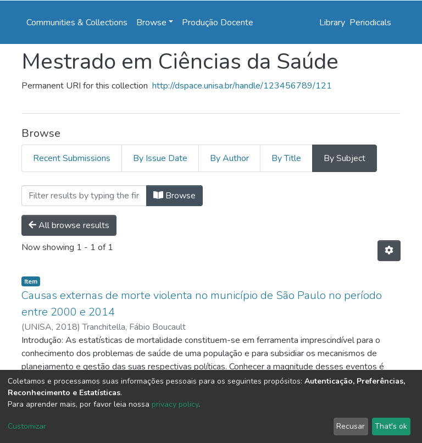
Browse (174, 196)
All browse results (69, 225)
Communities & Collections (76, 22)
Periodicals (370, 22)
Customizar (27, 426)
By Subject (344, 158)
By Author (229, 158)
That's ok (391, 426)
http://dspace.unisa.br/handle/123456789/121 (242, 86)
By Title (286, 158)
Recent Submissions (71, 158)
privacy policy (175, 404)
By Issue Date (160, 158)
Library (332, 22)
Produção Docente (217, 22)
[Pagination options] (389, 250)
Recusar (350, 426)
